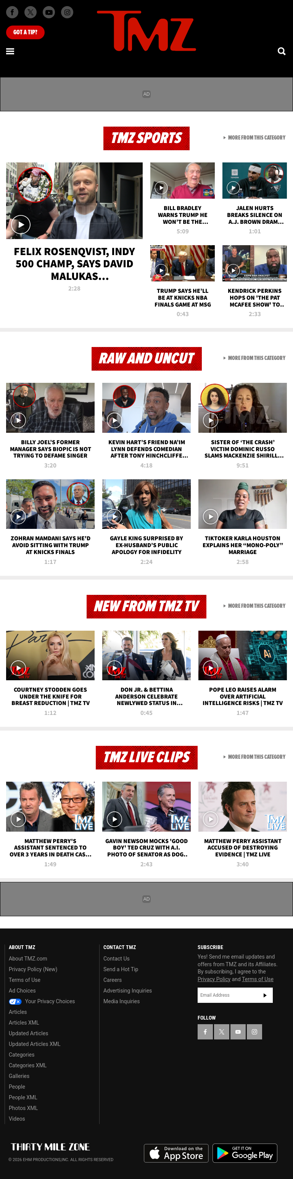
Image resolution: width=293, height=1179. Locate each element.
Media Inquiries (121, 1001)
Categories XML (28, 1065)
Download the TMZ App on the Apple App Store (176, 1153)
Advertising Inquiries (127, 991)
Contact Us (116, 959)
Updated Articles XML (34, 1044)
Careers (112, 980)
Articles (18, 1012)
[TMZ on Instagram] (67, 12)
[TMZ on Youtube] (49, 12)
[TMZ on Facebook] (12, 12)
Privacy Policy (214, 979)
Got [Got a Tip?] (25, 32)
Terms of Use (24, 980)
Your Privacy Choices (42, 1001)
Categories (21, 1055)
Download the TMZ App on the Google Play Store (245, 1153)
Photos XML (23, 1108)
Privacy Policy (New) (33, 969)
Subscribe (265, 995)
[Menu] (10, 51)
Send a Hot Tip (120, 969)
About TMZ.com (28, 959)
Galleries (19, 1076)
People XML (23, 1097)
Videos (17, 1119)
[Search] (282, 51)
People (17, 1087)
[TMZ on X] (30, 12)
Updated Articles (28, 1033)
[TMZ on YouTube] (238, 1031)
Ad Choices (22, 991)
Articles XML (24, 1023)
